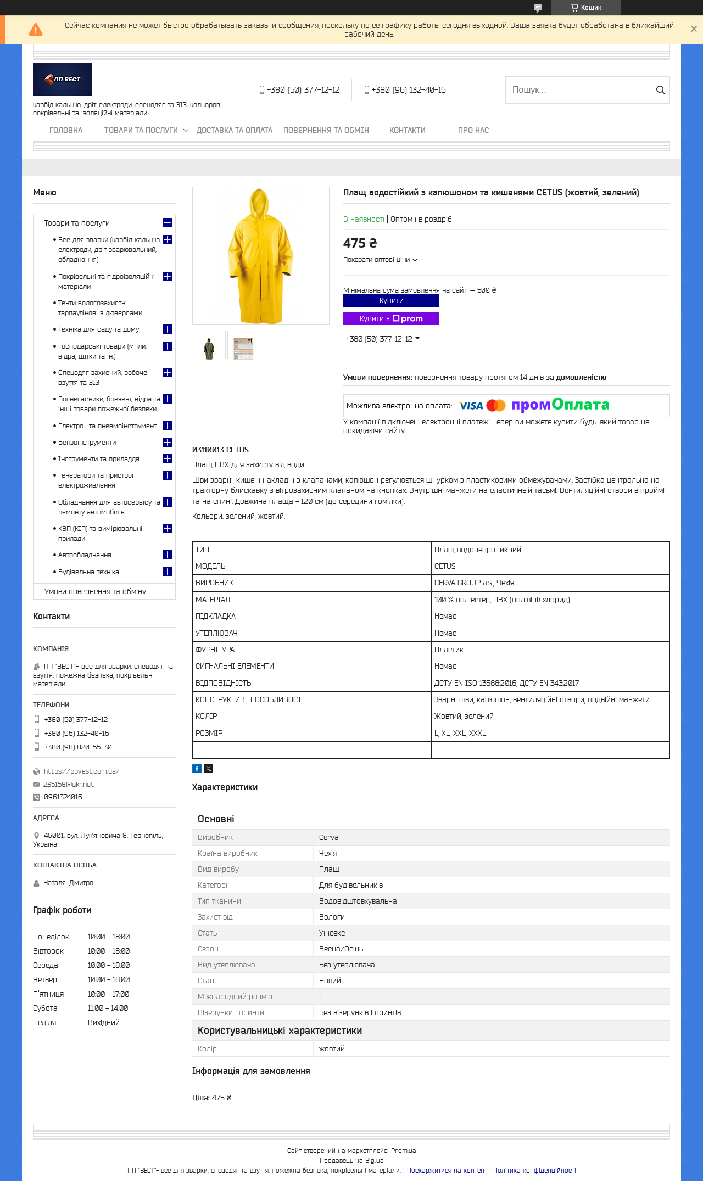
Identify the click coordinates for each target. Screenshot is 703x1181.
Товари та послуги (141, 130)
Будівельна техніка (88, 572)
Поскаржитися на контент (447, 1170)
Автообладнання (84, 555)
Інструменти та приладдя (99, 459)
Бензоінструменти (87, 442)
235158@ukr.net (68, 784)
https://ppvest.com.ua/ (82, 771)
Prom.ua (403, 1150)
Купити (392, 300)
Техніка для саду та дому (98, 329)
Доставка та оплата (234, 130)
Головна (65, 130)
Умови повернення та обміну (95, 591)
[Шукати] (660, 90)
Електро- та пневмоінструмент (107, 426)
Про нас (473, 130)
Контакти (407, 130)
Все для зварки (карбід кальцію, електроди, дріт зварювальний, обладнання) (109, 250)
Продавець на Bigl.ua (352, 1160)
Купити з (391, 319)
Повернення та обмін (326, 130)
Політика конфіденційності (534, 1170)
